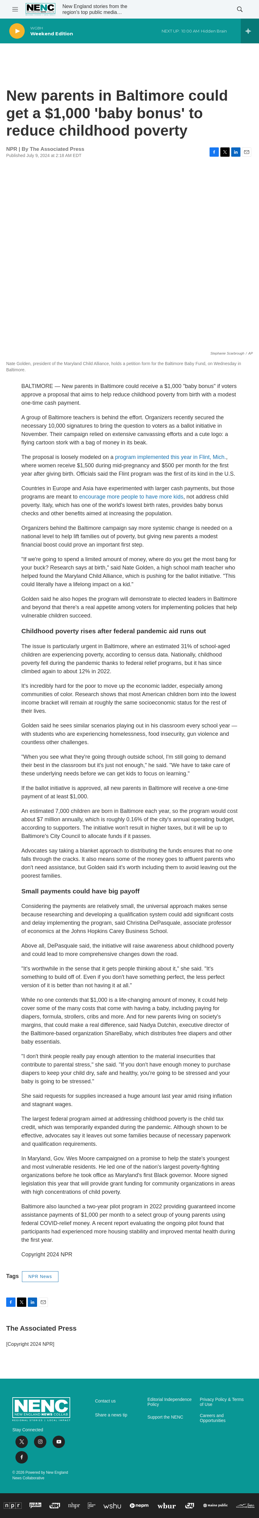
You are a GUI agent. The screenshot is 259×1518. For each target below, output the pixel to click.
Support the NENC (165, 1417)
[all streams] (250, 31)
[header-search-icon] (240, 9)
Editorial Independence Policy (169, 1402)
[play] (17, 31)
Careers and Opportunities (212, 1418)
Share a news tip (111, 1415)
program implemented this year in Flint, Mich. (170, 457)
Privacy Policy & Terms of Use (222, 1402)
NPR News (40, 1276)
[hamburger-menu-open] (15, 9)
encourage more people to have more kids (131, 497)
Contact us (105, 1401)
